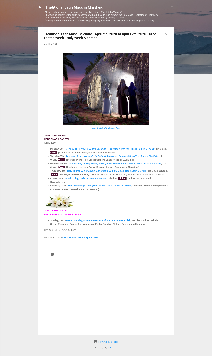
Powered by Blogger (106, 341)
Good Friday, (86, 178)
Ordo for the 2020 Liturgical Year (80, 237)
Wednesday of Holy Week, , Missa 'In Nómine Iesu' (115, 163)
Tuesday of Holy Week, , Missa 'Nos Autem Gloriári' (111, 156)
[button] (166, 34)
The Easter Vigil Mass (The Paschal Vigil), (99, 185)
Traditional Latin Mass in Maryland (74, 7)
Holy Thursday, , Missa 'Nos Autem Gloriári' (106, 171)
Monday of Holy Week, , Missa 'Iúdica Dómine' (110, 148)
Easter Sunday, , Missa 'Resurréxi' (98, 220)
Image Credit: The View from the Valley (106, 128)
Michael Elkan (112, 348)
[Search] (172, 8)
